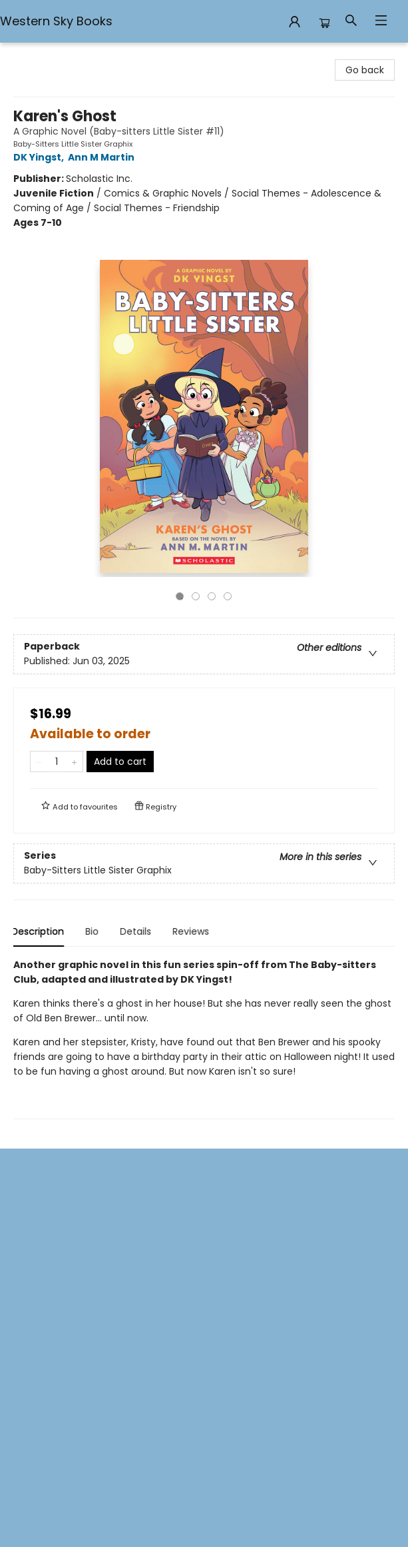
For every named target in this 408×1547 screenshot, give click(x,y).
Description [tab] (39, 931)
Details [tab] (137, 931)
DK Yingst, (40, 157)
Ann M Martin (103, 157)
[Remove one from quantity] (39, 761)
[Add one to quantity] (74, 761)
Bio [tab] (94, 931)
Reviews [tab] (192, 931)
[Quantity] (56, 761)
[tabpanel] (204, 1038)
